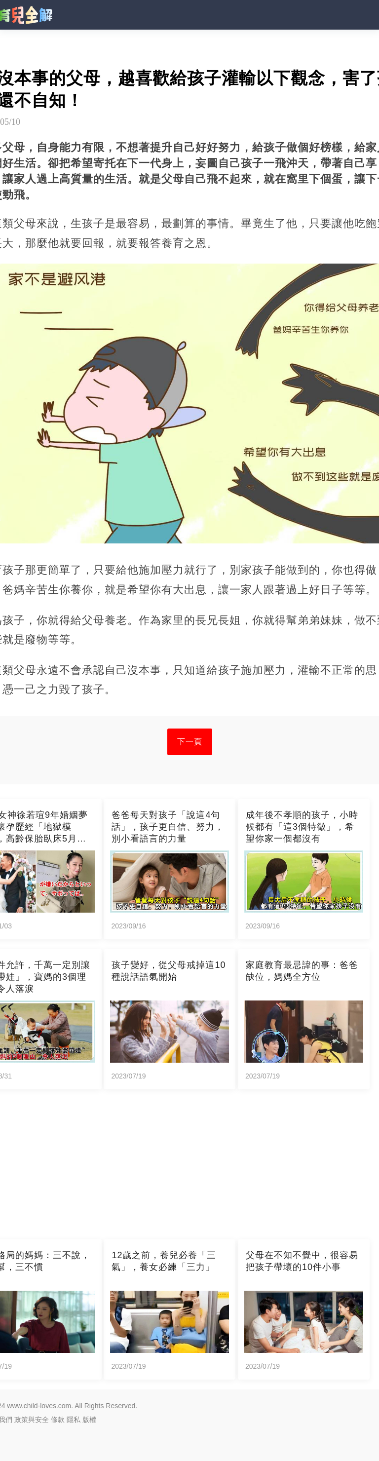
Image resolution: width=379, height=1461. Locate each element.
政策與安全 (31, 1419)
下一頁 (189, 741)
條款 (58, 1419)
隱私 (73, 1419)
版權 (89, 1419)
